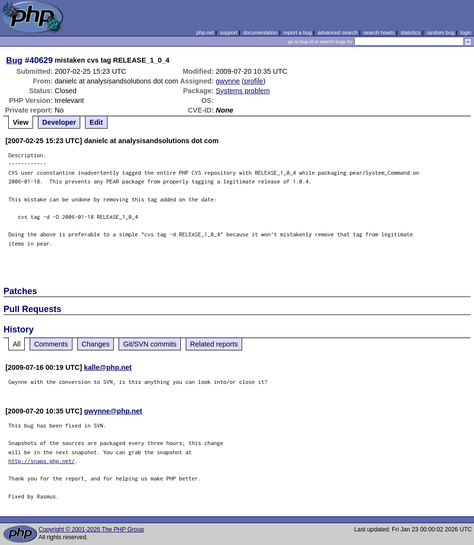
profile (253, 81)
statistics (411, 32)
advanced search (337, 32)
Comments (51, 344)
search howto (378, 32)
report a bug (297, 32)
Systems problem (243, 91)
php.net (205, 32)
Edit (96, 122)
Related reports (214, 344)
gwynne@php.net (113, 411)
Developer (59, 122)
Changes (96, 344)
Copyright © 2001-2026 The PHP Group (91, 529)
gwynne (228, 81)
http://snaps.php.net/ (41, 461)
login (466, 32)
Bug (14, 60)
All (16, 344)
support (228, 32)
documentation (260, 32)
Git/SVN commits (149, 344)
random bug (440, 32)
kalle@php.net (108, 367)
